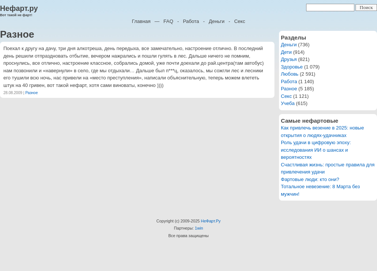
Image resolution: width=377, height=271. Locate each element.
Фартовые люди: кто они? (310, 179)
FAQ (168, 21)
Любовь (290, 74)
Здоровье (292, 67)
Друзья (289, 59)
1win (199, 228)
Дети (286, 52)
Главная (141, 21)
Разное (31, 93)
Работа (191, 21)
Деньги (217, 21)
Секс (239, 21)
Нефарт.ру (19, 8)
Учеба (288, 103)
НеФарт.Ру (211, 221)
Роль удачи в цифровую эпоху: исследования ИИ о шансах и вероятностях (316, 150)
